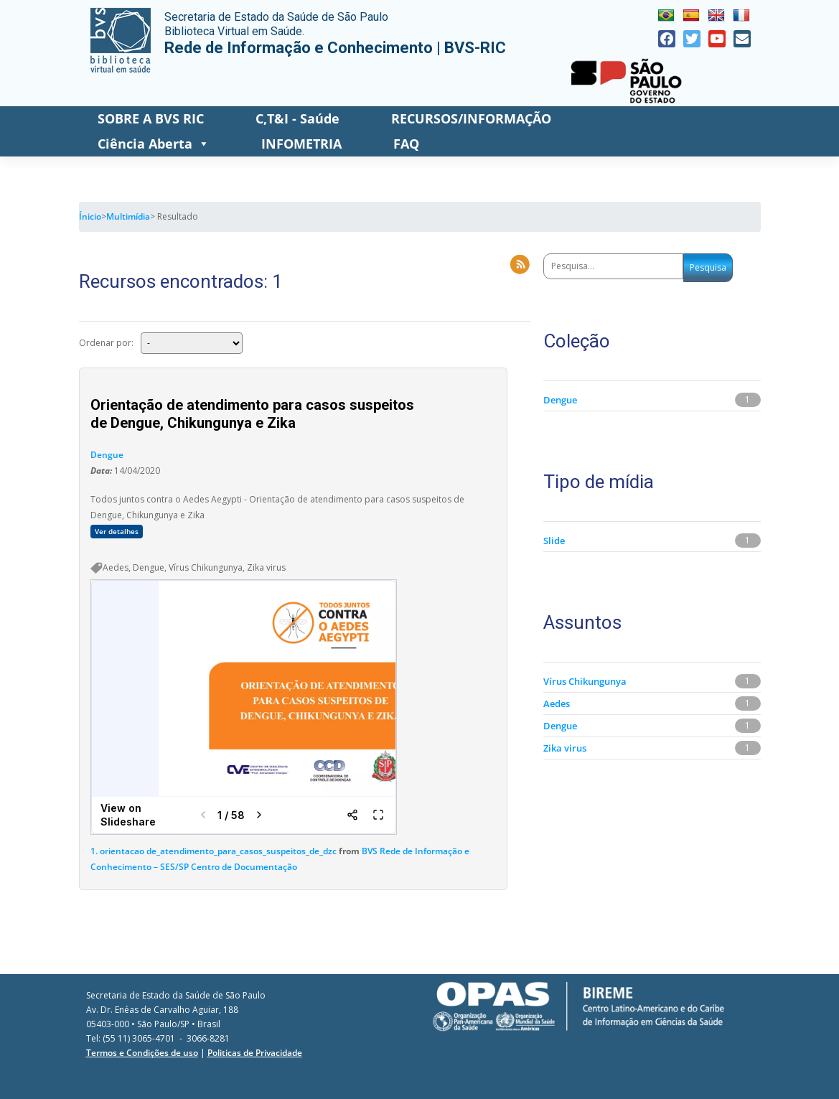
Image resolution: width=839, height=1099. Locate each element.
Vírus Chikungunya (585, 681)
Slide (554, 540)
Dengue (106, 455)
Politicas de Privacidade (254, 1053)
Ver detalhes (117, 531)
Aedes (556, 703)
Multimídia (128, 216)
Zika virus (564, 748)
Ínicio (90, 216)
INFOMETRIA (301, 143)
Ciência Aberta (154, 143)
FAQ (406, 143)
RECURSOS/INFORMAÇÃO (471, 118)
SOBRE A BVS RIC (151, 118)
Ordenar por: (106, 343)
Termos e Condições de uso (142, 1053)
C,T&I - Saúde (297, 118)
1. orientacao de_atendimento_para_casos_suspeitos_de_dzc (213, 851)
